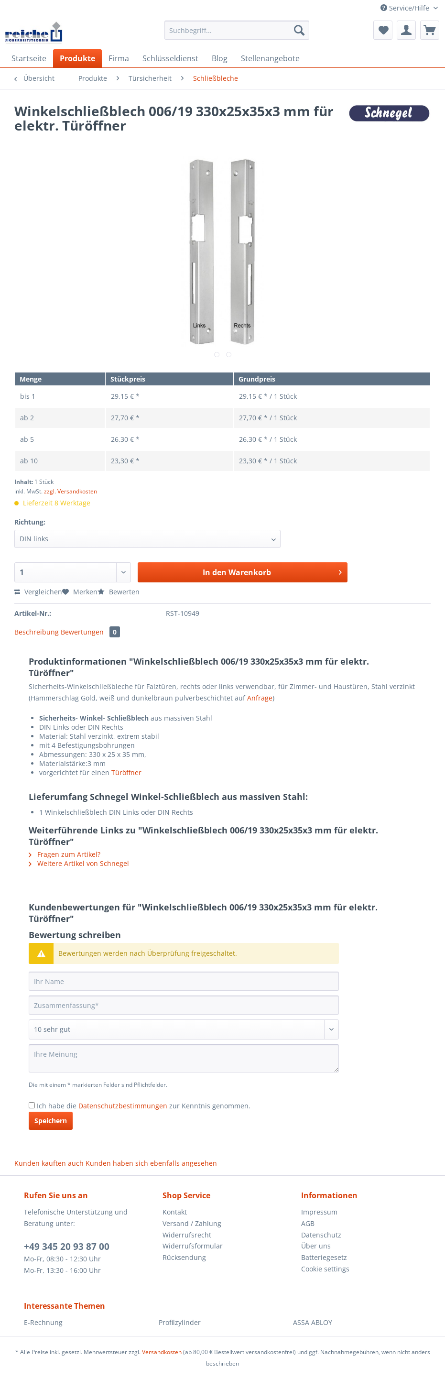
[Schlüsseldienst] (170, 58)
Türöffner (126, 772)
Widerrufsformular (193, 1245)
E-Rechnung (43, 1322)
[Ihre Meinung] (184, 1058)
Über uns (316, 1245)
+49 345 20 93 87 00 (66, 1246)
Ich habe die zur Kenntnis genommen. (143, 1105)
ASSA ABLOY (312, 1322)
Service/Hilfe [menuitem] (405, 7)
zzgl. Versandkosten (70, 491)
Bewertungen (90, 631)
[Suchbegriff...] (236, 30)
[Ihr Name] (184, 981)
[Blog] (219, 58)
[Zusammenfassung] (184, 1005)
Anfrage (259, 697)
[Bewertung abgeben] (184, 1029)
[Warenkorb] (429, 30)
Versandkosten (162, 1352)
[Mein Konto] (406, 30)
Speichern (50, 1120)
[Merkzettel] (382, 30)
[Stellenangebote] (270, 58)
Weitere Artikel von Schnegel (79, 863)
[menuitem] (236, 35)
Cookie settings (325, 1268)
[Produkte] (77, 58)
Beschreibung (36, 631)
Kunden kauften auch (49, 1163)
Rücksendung (184, 1257)
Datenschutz (321, 1234)
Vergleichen (38, 591)
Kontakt (175, 1211)
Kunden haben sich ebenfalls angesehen (151, 1163)
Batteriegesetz (324, 1257)
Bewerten (119, 591)
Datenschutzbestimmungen (122, 1105)
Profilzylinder (180, 1322)
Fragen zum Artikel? (64, 854)
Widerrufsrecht (187, 1234)
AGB (308, 1223)
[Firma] (119, 58)
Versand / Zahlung (192, 1223)
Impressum (319, 1211)
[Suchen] (299, 30)
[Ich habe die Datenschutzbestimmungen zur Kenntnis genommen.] (32, 1105)
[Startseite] (29, 58)
